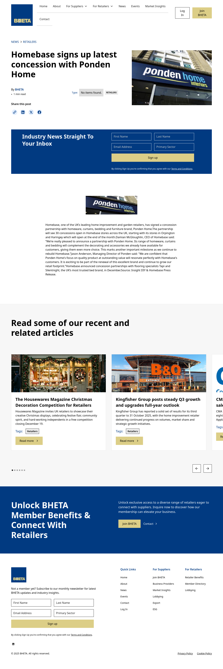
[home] (22, 15)
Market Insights (155, 6)
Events (135, 6)
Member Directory (195, 583)
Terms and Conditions (181, 168)
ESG (155, 609)
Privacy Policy (185, 653)
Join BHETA (202, 13)
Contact (45, 19)
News (122, 6)
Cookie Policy (204, 653)
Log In (182, 13)
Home (43, 6)
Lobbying (158, 596)
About (57, 6)
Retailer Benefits (194, 577)
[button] (76, 6)
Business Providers (163, 583)
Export (156, 602)
